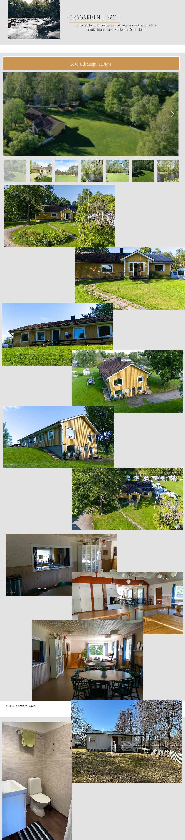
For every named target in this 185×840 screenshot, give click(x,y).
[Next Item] (172, 114)
